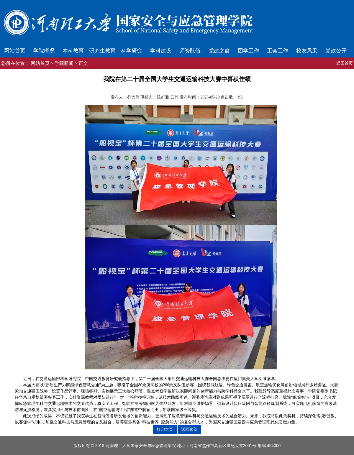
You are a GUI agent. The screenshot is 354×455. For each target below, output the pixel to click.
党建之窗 (219, 51)
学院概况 (44, 51)
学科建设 (160, 51)
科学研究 (131, 51)
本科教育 (73, 51)
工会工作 (277, 51)
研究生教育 (102, 51)
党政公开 (336, 51)
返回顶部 (189, 429)
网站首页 (14, 51)
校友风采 (306, 51)
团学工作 (248, 51)
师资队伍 (190, 51)
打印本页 (165, 429)
